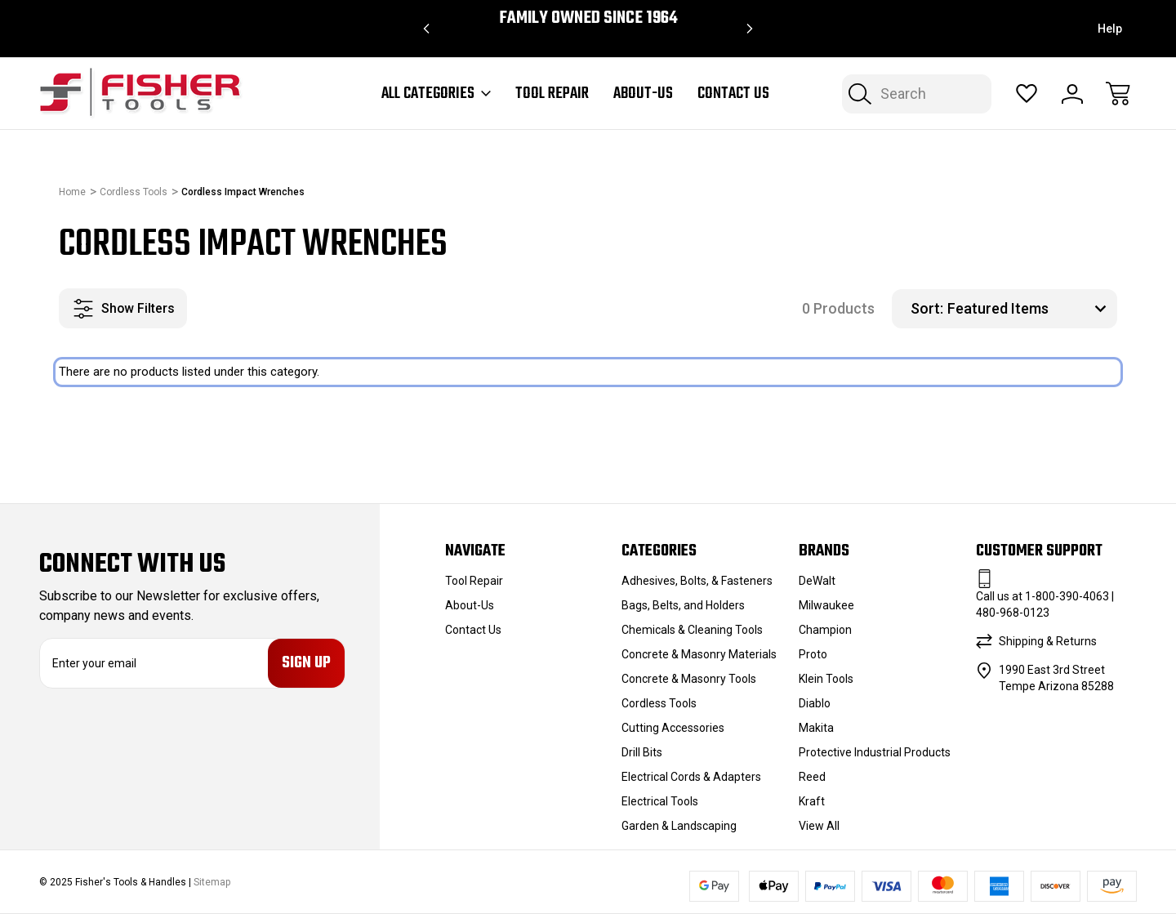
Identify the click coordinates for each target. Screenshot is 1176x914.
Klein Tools (826, 678)
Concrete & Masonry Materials (699, 654)
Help (1110, 28)
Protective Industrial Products (875, 752)
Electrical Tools (659, 801)
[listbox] (1030, 309)
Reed (812, 776)
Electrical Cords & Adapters (691, 776)
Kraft (812, 801)
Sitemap (212, 882)
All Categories (436, 94)
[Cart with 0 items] (1118, 94)
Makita (816, 727)
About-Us (643, 94)
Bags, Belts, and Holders (683, 605)
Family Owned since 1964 (588, 18)
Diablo (815, 703)
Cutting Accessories (672, 727)
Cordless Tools (659, 703)
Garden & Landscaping (679, 825)
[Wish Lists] (1026, 94)
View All (819, 825)
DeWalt (817, 580)
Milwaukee (826, 605)
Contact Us (733, 94)
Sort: (927, 308)
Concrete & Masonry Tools (688, 678)
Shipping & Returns (1048, 641)
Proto (813, 654)
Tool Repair (552, 94)
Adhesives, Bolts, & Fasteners (697, 580)
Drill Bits (641, 752)
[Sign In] (1072, 94)
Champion (825, 629)
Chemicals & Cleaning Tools (692, 629)
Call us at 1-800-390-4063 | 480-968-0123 (1045, 604)
